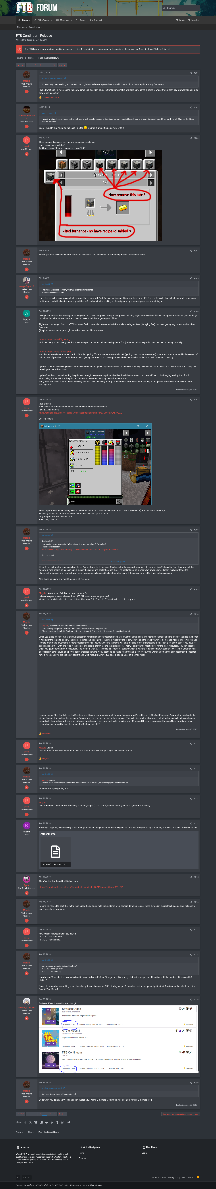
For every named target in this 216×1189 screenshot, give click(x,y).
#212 (196, 768)
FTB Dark (27, 1177)
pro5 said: (46, 284)
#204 (196, 251)
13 (54, 65)
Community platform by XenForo (43, 1185)
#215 (196, 877)
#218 (196, 954)
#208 (196, 530)
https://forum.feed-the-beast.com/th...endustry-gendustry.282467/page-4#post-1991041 (81, 887)
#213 (196, 799)
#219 (196, 999)
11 (44, 65)
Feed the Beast (25, 40)
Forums (82, 1158)
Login (144, 1153)
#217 (196, 930)
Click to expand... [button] (118, 561)
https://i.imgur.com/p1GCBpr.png (55, 351)
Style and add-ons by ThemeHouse (86, 1185)
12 (49, 65)
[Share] (191, 72)
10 (40, 65)
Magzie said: (47, 113)
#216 (196, 902)
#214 (196, 823)
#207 (196, 400)
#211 (196, 744)
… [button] (31, 65)
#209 (196, 589)
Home (81, 1153)
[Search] (181, 8)
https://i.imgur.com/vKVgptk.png (54, 339)
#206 (196, 311)
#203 (196, 138)
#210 (196, 614)
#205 (196, 278)
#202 (196, 107)
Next (61, 65)
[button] (52, 20)
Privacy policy (174, 1177)
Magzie (42, 747)
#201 (196, 73)
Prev (22, 65)
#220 (196, 1083)
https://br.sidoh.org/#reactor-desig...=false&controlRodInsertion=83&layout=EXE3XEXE (80, 413)
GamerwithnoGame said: (53, 78)
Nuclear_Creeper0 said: (52, 1088)
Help (184, 1177)
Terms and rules (159, 1177)
